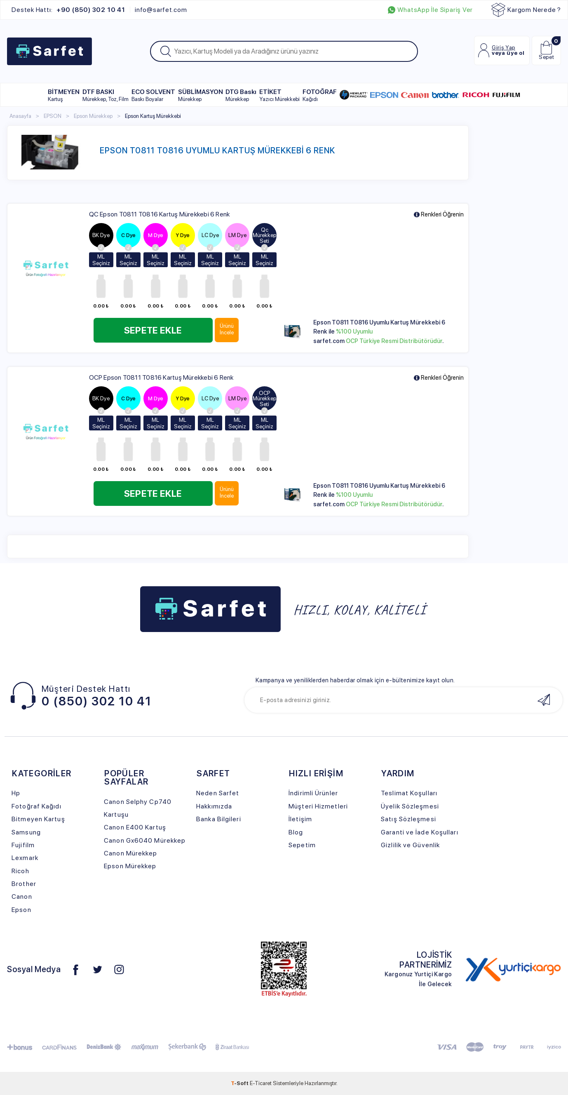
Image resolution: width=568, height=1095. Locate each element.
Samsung (26, 832)
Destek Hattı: (68, 10)
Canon (22, 896)
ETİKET (279, 95)
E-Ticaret (261, 1083)
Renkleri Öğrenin (438, 214)
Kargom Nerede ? (526, 10)
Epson (21, 910)
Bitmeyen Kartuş (38, 819)
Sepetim (302, 845)
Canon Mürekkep (130, 853)
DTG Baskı (240, 95)
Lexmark (25, 858)
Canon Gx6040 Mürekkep (144, 840)
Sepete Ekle (154, 330)
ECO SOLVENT (153, 95)
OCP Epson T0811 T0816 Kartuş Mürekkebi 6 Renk (161, 377)
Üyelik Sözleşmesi (410, 806)
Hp (16, 793)
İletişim (300, 819)
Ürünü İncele (229, 329)
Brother (24, 884)
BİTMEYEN (64, 95)
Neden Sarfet (217, 793)
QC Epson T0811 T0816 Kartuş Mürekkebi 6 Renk (159, 214)
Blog (296, 832)
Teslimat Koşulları (409, 793)
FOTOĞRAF (320, 95)
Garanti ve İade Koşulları (419, 832)
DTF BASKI (105, 95)
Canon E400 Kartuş (135, 827)
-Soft (240, 1083)
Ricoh (20, 871)
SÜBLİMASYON (200, 95)
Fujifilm (23, 845)
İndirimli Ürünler (313, 793)
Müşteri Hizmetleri (318, 806)
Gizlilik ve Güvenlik (410, 845)
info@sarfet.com (161, 10)
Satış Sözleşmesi (408, 819)
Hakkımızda (214, 806)
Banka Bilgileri (218, 819)
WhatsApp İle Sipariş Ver (430, 10)
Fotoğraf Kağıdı (36, 806)
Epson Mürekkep (130, 866)
